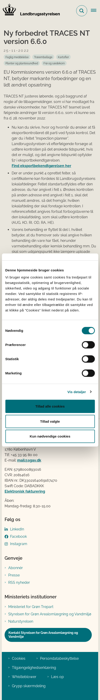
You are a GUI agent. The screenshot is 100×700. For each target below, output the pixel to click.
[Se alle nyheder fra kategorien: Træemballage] (43, 56)
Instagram (18, 544)
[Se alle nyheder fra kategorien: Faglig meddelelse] (17, 56)
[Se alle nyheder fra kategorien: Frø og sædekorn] (54, 63)
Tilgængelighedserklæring (34, 667)
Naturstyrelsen (20, 621)
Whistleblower (24, 677)
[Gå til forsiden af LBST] (30, 11)
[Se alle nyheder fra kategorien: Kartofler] (63, 56)
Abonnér (15, 568)
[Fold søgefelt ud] (81, 10)
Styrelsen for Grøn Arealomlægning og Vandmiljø (49, 614)
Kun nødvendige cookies (50, 436)
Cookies (18, 658)
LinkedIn (17, 529)
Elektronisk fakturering (25, 491)
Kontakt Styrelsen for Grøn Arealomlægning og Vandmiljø (43, 635)
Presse (14, 575)
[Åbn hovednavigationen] (95, 10)
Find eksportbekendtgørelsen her (41, 166)
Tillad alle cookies (50, 406)
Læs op (57, 677)
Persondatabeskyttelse (59, 658)
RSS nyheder (19, 582)
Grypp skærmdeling (29, 686)
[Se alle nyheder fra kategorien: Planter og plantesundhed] (22, 63)
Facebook (18, 536)
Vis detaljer (77, 392)
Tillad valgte (50, 421)
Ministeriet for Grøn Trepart (30, 607)
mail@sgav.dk (29, 460)
